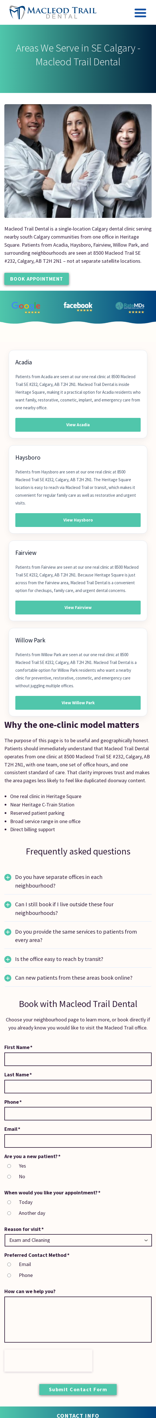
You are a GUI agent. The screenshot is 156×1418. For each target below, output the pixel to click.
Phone (13, 1102)
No (22, 1176)
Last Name (18, 1074)
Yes (22, 1165)
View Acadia (78, 424)
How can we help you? (30, 1291)
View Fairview (78, 607)
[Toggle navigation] (140, 14)
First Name (18, 1047)
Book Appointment (36, 278)
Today (25, 1202)
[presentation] (48, 1361)
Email (12, 1129)
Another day (32, 1213)
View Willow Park (78, 702)
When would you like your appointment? (52, 1192)
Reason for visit (24, 1229)
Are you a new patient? (32, 1156)
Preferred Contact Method (36, 1255)
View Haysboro (78, 520)
